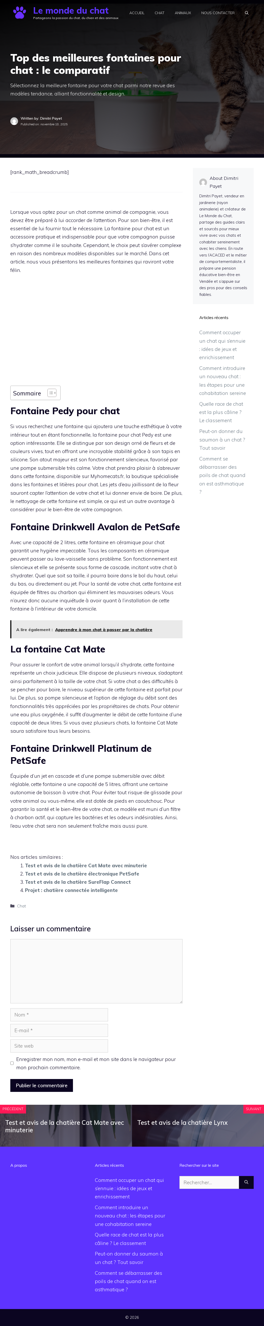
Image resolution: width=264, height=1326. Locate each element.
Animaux (183, 13)
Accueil (136, 13)
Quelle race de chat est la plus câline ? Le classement (221, 412)
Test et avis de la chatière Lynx (182, 1122)
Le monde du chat (71, 10)
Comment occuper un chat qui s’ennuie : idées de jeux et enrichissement (129, 1188)
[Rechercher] (246, 1182)
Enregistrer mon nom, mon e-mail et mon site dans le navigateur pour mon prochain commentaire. (96, 1063)
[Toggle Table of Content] (49, 392)
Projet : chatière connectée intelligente (71, 890)
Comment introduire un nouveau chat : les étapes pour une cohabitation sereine (130, 1215)
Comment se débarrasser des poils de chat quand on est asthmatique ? (222, 475)
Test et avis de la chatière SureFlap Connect (78, 882)
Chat (159, 13)
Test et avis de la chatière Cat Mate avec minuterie (86, 865)
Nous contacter (218, 13)
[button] (247, 13)
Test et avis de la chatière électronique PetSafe (82, 874)
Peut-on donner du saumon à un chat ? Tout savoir (222, 439)
